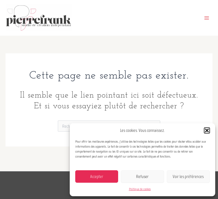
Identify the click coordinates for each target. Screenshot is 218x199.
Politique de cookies (140, 189)
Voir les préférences (188, 176)
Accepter (96, 176)
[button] (207, 130)
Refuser (142, 176)
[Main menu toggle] (206, 17)
